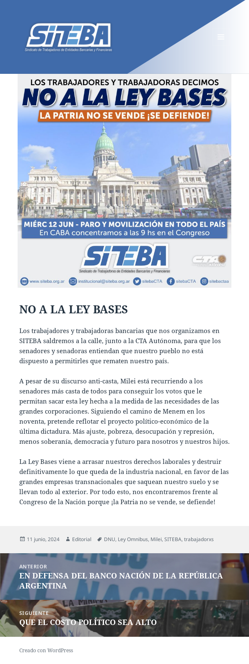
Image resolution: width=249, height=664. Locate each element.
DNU (109, 539)
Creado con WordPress (46, 650)
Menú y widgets (221, 45)
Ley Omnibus (133, 539)
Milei (156, 539)
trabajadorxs (199, 539)
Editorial (81, 539)
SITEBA (173, 539)
